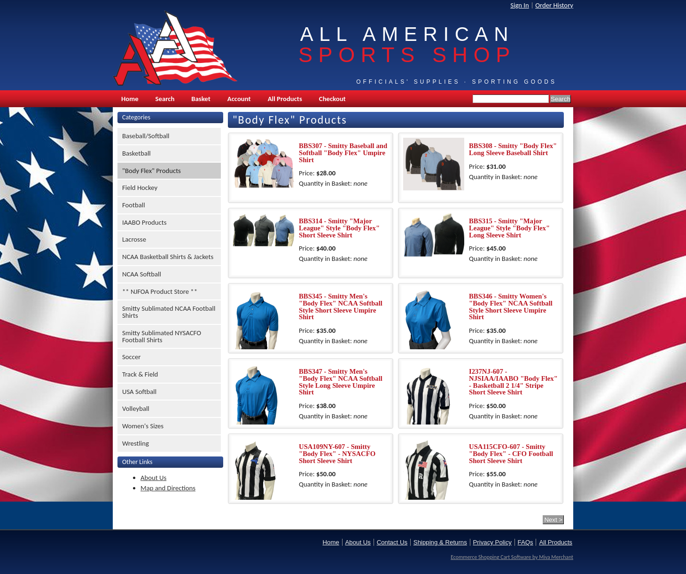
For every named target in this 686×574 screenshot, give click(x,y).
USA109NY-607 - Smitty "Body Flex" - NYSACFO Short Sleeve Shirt (337, 453)
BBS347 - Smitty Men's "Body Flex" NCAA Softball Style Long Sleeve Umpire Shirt (340, 382)
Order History (554, 5)
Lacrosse (134, 239)
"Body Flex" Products (151, 170)
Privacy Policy (492, 542)
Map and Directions (167, 488)
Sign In (519, 5)
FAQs (525, 542)
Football (133, 205)
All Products (285, 98)
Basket (200, 98)
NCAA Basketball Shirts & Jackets (167, 256)
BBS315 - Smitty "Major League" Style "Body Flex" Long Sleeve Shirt (509, 227)
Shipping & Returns (440, 542)
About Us (153, 477)
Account (239, 98)
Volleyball (135, 408)
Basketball (136, 153)
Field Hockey (139, 187)
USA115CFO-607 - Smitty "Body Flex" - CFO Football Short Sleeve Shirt (511, 453)
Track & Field (140, 374)
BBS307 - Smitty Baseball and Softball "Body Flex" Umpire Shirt (343, 152)
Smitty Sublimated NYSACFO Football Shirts (161, 336)
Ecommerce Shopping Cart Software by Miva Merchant (512, 557)
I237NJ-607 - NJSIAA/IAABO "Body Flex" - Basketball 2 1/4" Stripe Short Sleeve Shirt (513, 382)
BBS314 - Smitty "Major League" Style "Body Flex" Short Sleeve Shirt (339, 227)
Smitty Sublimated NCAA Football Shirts (168, 312)
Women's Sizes (143, 426)
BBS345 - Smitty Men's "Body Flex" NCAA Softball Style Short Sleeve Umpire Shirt (340, 306)
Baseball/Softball (146, 136)
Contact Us (392, 542)
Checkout (332, 98)
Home (130, 98)
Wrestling (135, 443)
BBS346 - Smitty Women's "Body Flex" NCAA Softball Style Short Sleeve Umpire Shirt (511, 306)
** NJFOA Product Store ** (159, 291)
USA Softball (139, 391)
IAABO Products (144, 222)
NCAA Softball (141, 274)
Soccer (131, 357)
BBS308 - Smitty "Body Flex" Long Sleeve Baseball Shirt (513, 149)
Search (165, 98)
